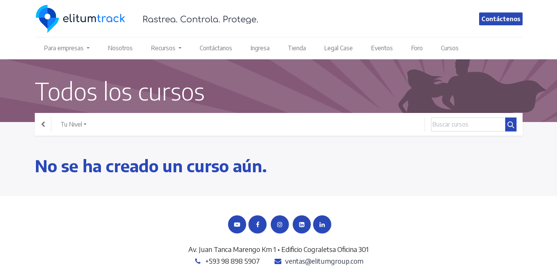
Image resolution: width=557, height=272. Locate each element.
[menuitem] (120, 48)
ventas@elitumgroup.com (324, 261)
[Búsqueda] (511, 124)
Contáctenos (500, 19)
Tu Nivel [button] (71, 124)
